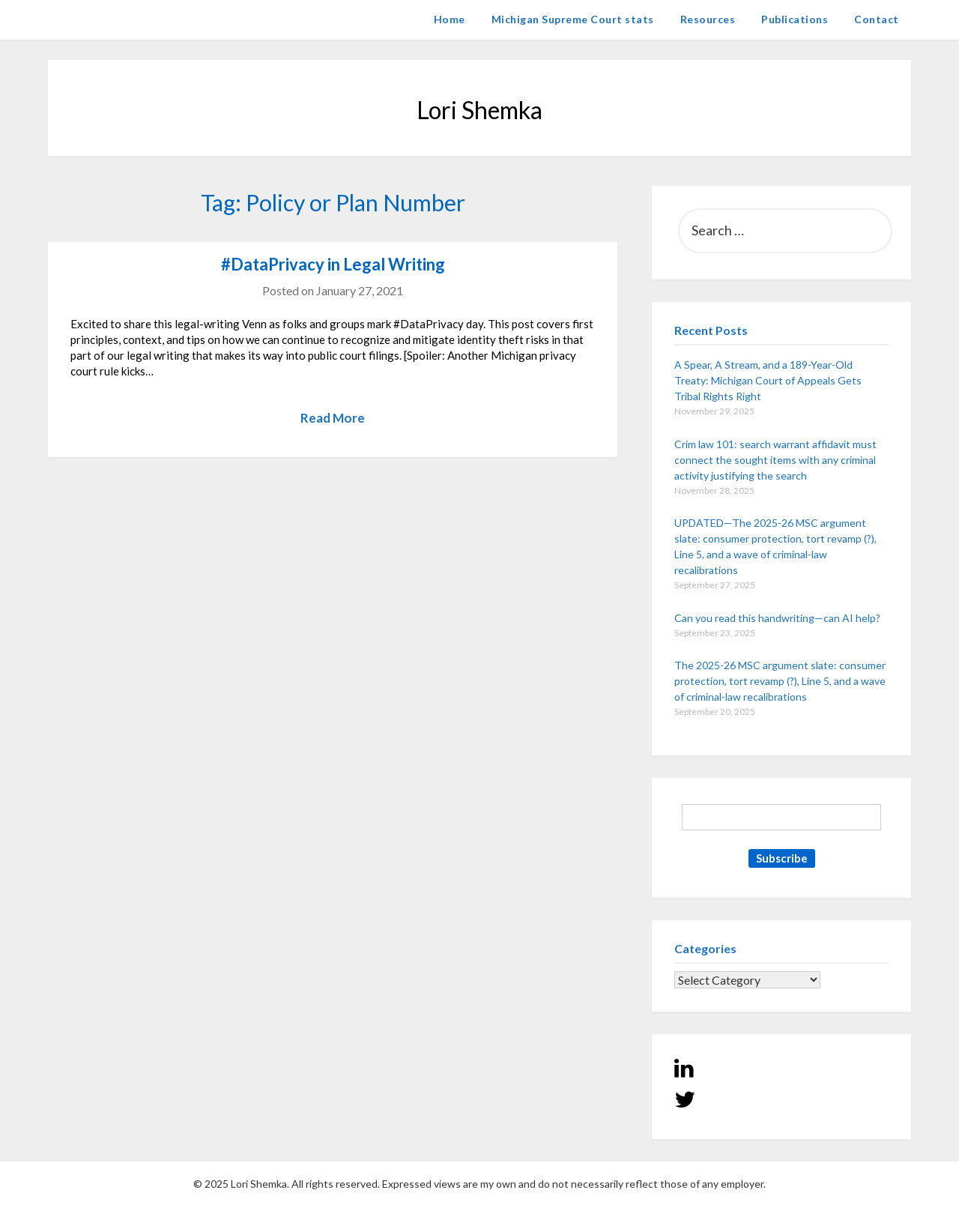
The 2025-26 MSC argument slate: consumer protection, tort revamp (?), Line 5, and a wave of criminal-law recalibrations (780, 681)
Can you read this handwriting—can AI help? (777, 617)
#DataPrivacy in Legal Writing (333, 264)
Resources (708, 19)
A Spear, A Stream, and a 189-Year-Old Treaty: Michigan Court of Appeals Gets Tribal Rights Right (768, 380)
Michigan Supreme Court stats (572, 19)
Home (449, 19)
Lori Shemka (93, 19)
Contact (876, 19)
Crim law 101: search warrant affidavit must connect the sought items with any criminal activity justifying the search (775, 460)
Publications (794, 19)
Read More (332, 418)
